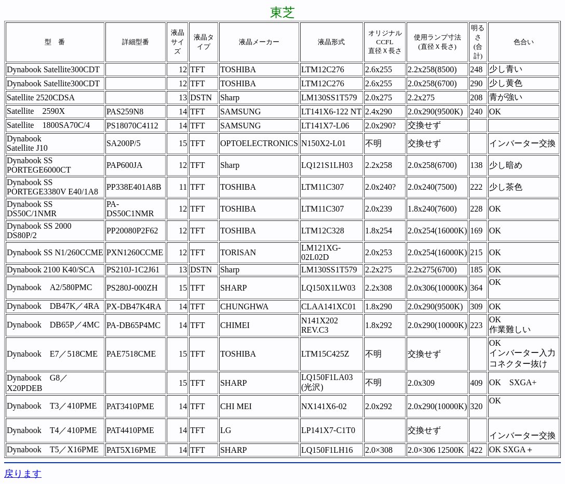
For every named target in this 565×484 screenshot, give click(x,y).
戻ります (23, 473)
